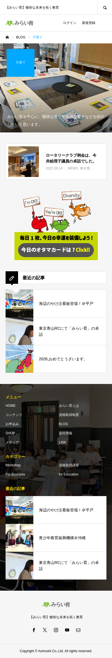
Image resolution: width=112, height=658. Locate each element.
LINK (62, 442)
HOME (11, 406)
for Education (69, 474)
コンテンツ (14, 415)
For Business (15, 474)
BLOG (63, 424)
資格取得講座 (69, 465)
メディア (12, 442)
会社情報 (65, 433)
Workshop (13, 465)
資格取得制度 (69, 415)
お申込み (12, 424)
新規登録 (88, 23)
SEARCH (105, 7)
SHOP (10, 433)
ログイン (69, 23)
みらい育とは (69, 406)
